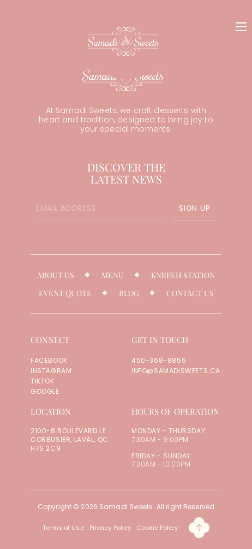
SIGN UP (194, 208)
